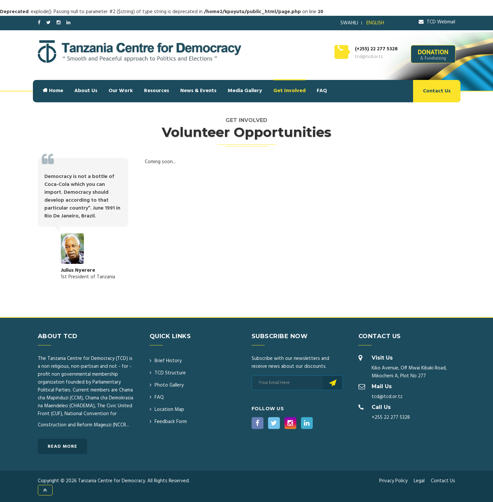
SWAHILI (349, 23)
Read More (62, 446)
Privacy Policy (393, 481)
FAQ (322, 91)
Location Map (169, 410)
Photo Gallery (169, 385)
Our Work (121, 91)
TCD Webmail (437, 22)
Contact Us (437, 91)
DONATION (433, 54)
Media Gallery (245, 91)
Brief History (168, 361)
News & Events (198, 91)
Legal (419, 481)
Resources (156, 91)
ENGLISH (375, 23)
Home (53, 91)
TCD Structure (170, 373)
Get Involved (289, 91)
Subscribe (333, 382)
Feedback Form (171, 422)
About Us (85, 91)
